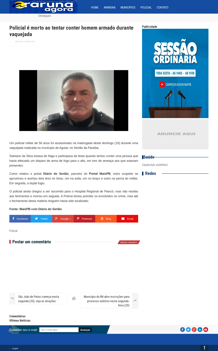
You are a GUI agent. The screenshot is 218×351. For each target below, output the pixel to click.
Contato (162, 7)
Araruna (109, 7)
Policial (146, 7)
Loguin (15, 348)
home (95, 7)
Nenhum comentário (25, 41)
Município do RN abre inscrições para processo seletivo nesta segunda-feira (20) (106, 301)
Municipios (128, 7)
